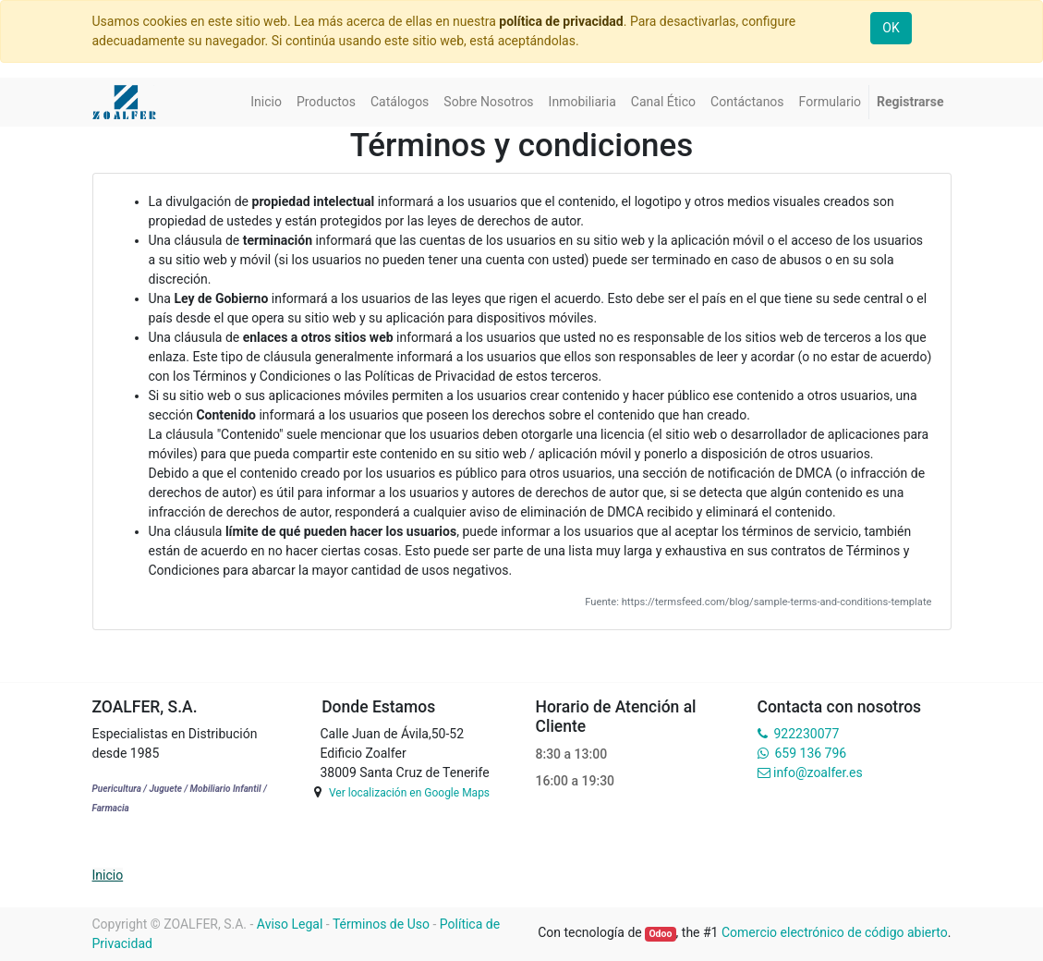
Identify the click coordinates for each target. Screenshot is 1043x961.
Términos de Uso (381, 924)
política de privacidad (561, 21)
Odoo (660, 934)
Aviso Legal (290, 924)
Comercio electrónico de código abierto (835, 932)
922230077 (806, 733)
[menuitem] (266, 102)
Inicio (108, 875)
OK (890, 27)
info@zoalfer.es (818, 772)
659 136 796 (810, 753)
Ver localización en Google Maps (409, 792)
